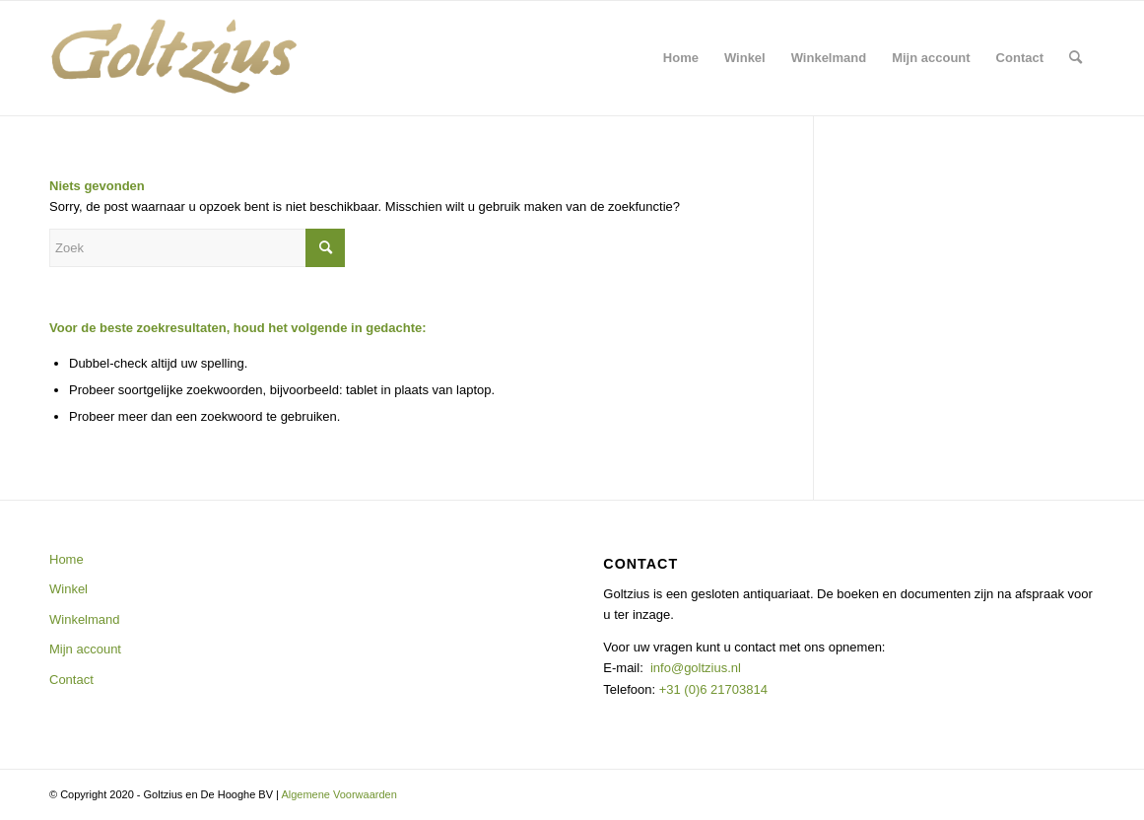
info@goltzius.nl (695, 667)
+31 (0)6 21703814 (711, 689)
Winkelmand (84, 619)
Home (66, 559)
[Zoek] (1075, 58)
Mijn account (85, 649)
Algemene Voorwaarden (338, 794)
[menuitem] (680, 58)
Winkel (68, 588)
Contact (71, 679)
